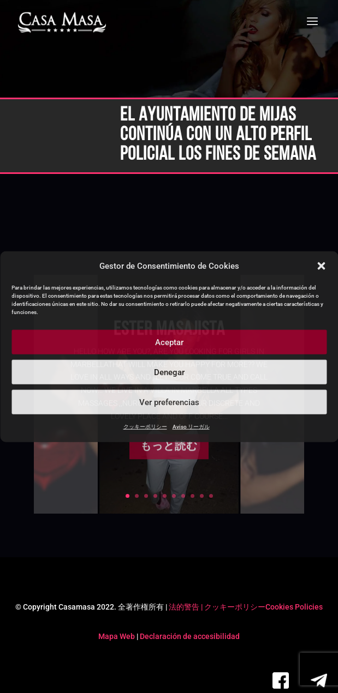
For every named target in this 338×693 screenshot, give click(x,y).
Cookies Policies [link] (294, 606)
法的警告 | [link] (186, 606)
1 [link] (127, 496)
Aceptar (169, 342)
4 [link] (155, 496)
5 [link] (165, 496)
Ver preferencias (169, 402)
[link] (62, 23)
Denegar (169, 372)
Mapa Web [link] (116, 636)
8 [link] (192, 496)
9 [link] (202, 496)
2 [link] (137, 496)
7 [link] (183, 496)
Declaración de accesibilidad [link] (190, 636)
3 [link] (146, 496)
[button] (321, 266)
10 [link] (211, 496)
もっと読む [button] (169, 459)
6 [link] (174, 496)
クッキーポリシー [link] (145, 427)
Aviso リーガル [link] (191, 427)
